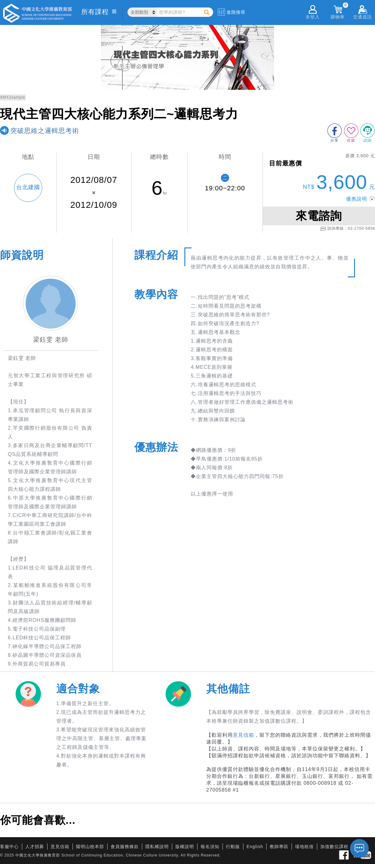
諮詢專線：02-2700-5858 (347, 229)
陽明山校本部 (90, 846)
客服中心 (9, 846)
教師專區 (279, 846)
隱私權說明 (157, 846)
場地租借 (304, 846)
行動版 (233, 846)
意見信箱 (243, 735)
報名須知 (210, 846)
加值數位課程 (334, 846)
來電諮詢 (319, 215)
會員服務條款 (125, 846)
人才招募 (34, 846)
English (255, 846)
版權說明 (184, 846)
